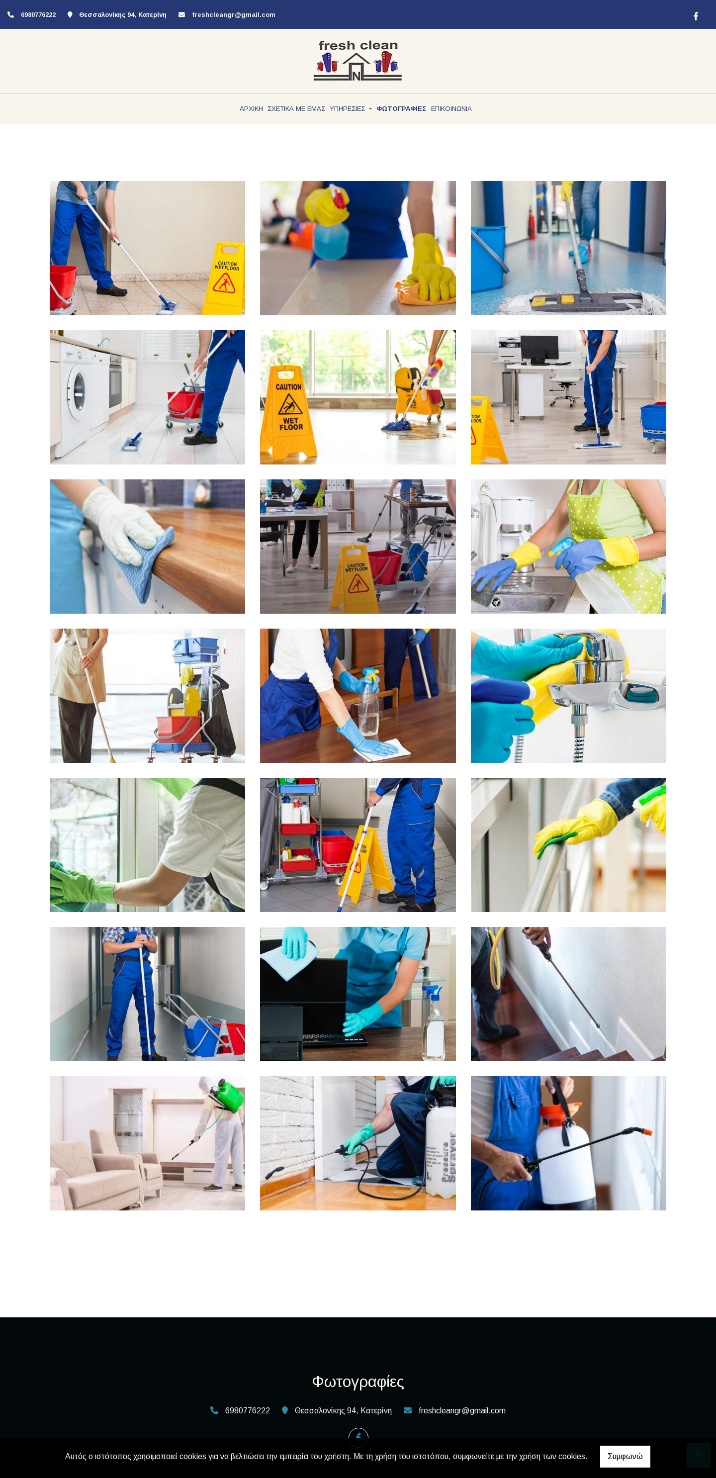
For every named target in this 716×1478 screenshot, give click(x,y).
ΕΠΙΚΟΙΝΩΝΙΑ (451, 108)
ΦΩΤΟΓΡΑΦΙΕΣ (401, 108)
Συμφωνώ (625, 1456)
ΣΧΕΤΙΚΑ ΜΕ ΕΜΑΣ (296, 108)
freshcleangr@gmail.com (233, 14)
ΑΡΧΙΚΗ (251, 108)
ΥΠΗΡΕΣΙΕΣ (348, 108)
